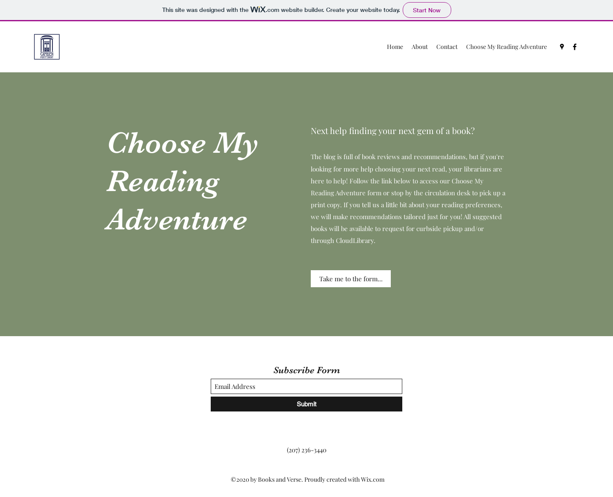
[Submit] (306, 404)
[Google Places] (562, 47)
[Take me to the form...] (351, 278)
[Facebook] (574, 47)
